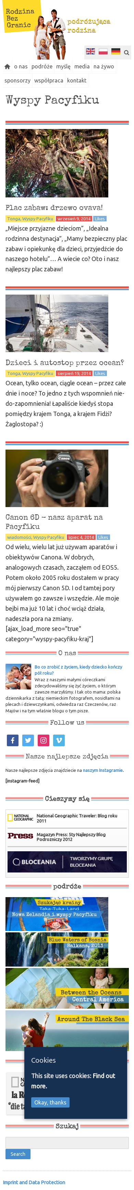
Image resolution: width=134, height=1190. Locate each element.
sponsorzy (17, 80)
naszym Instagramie (103, 770)
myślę (63, 66)
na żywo (104, 66)
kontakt (76, 80)
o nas (21, 66)
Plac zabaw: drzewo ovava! (54, 208)
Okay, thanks (50, 1102)
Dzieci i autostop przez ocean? (64, 363)
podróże (42, 66)
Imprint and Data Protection (34, 1182)
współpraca (48, 80)
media (82, 66)
